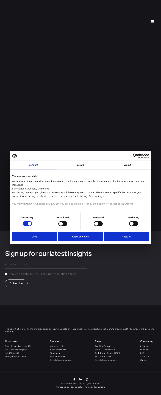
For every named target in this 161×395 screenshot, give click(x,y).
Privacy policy (62, 387)
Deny (34, 236)
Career (143, 360)
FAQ (142, 353)
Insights (144, 346)
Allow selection (80, 236)
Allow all (126, 236)
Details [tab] (80, 165)
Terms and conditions (95, 387)
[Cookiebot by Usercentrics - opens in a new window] (135, 155)
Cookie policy (77, 387)
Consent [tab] (33, 165)
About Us (144, 356)
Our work (144, 349)
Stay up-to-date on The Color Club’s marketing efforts (42, 273)
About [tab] (127, 165)
